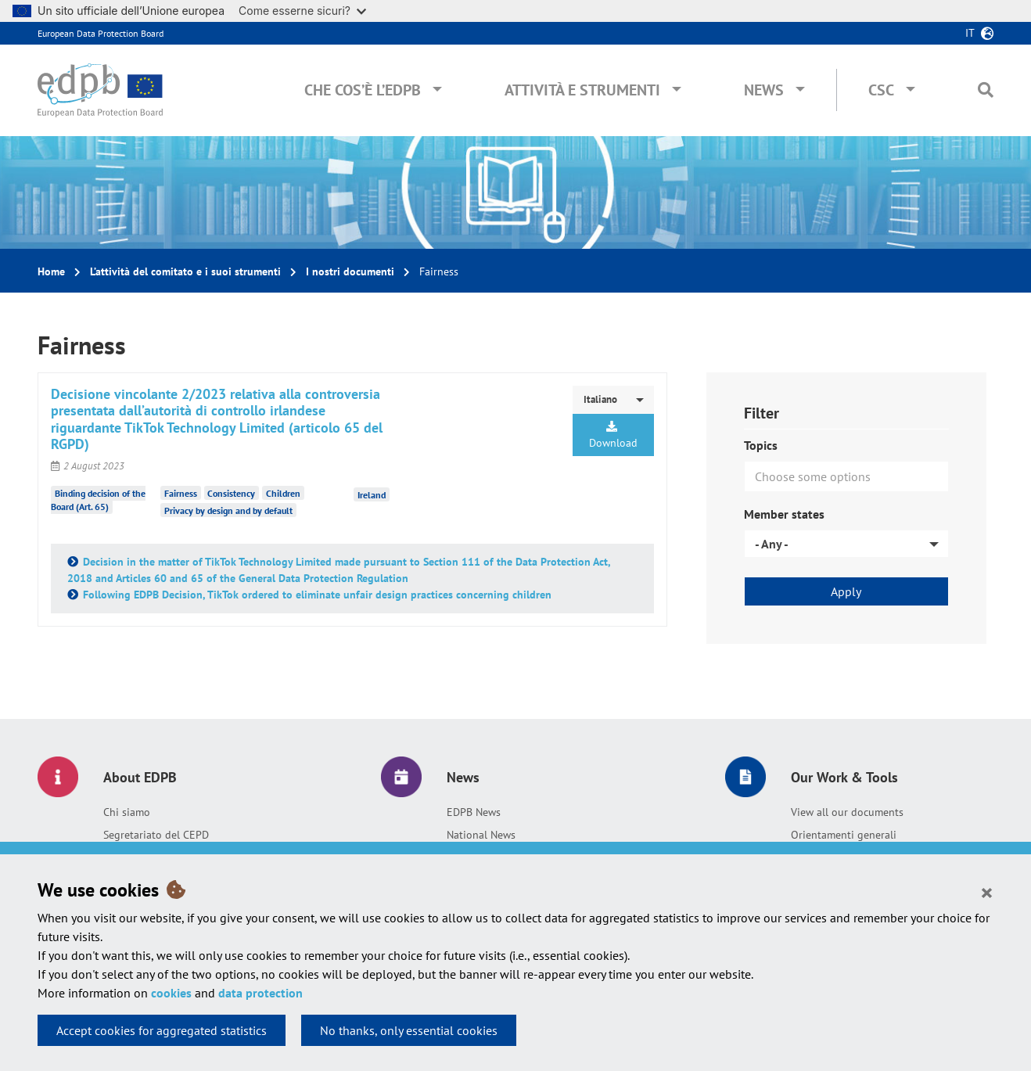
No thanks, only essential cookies (409, 1030)
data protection (260, 993)
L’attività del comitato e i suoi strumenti (185, 271)
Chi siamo (126, 812)
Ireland (371, 495)
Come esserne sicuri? (302, 10)
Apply (846, 591)
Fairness (180, 493)
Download (613, 435)
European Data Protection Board (100, 33)
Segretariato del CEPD (156, 835)
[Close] (986, 891)
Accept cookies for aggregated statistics (161, 1030)
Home (51, 271)
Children (283, 493)
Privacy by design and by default (228, 510)
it (970, 33)
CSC (881, 90)
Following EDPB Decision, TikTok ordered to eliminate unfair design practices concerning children (317, 595)
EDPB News (474, 812)
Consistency (231, 493)
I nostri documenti (350, 271)
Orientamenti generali (843, 835)
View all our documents (847, 812)
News (764, 90)
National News (481, 835)
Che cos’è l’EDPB (362, 90)
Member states (784, 514)
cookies (171, 993)
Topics (761, 445)
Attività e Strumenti (582, 90)
